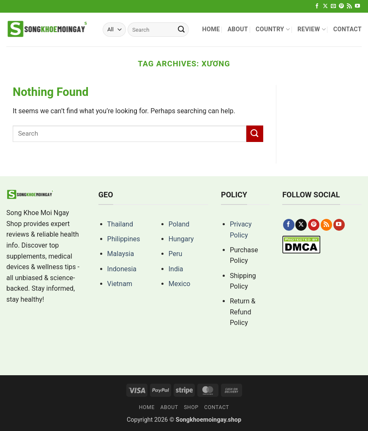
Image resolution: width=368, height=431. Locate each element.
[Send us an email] (333, 6)
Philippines (123, 239)
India (176, 269)
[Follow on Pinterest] (341, 6)
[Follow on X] (325, 6)
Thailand (120, 224)
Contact (347, 29)
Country (273, 29)
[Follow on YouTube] (357, 6)
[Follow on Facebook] (316, 6)
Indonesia (122, 269)
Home (211, 29)
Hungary (181, 239)
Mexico (180, 284)
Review (311, 29)
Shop (191, 407)
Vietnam (119, 284)
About (237, 29)
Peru (176, 254)
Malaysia (120, 254)
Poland (179, 224)
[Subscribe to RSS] (349, 6)
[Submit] (181, 29)
